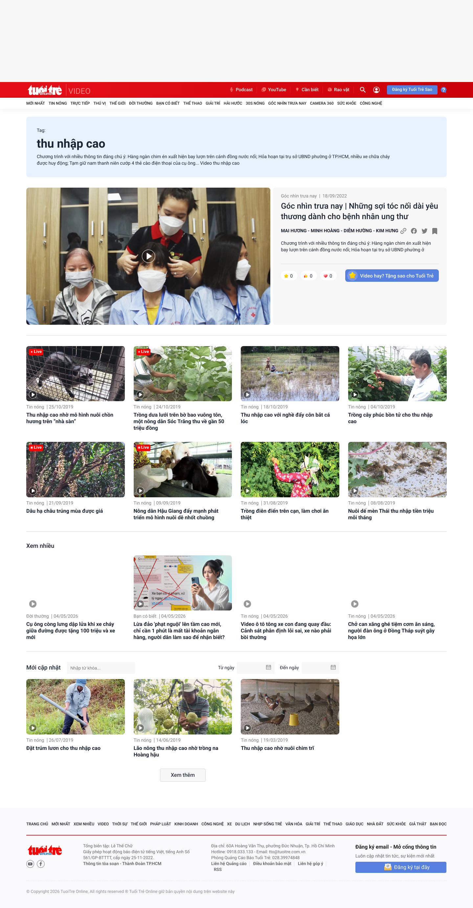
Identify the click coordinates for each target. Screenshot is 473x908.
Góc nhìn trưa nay (287, 103)
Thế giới (117, 103)
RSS (218, 869)
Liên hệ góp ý (310, 863)
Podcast (241, 90)
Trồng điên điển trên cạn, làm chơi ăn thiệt (284, 514)
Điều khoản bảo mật (272, 863)
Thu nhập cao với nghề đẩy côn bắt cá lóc (285, 418)
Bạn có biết (168, 103)
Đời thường (141, 103)
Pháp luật (160, 824)
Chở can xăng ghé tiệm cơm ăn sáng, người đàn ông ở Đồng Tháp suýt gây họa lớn (391, 630)
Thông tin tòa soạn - (102, 863)
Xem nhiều (40, 546)
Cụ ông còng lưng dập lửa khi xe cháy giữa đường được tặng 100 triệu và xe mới (70, 630)
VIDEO (79, 91)
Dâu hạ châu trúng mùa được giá (64, 511)
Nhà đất (375, 824)
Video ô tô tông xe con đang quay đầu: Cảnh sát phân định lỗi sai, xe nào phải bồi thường (286, 630)
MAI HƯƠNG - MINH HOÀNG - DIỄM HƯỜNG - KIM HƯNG (339, 231)
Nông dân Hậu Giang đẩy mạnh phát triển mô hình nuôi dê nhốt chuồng (176, 514)
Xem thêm (183, 775)
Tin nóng (58, 103)
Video (103, 824)
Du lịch (242, 824)
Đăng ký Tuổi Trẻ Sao (412, 89)
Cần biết (306, 90)
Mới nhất (35, 103)
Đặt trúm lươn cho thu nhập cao (63, 748)
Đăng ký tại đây (412, 867)
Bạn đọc (438, 824)
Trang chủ (37, 824)
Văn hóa (294, 824)
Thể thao (192, 103)
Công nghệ (371, 103)
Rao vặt (338, 90)
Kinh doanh (186, 824)
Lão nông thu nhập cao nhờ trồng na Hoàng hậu (176, 751)
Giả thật (418, 824)
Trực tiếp (80, 103)
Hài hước (233, 103)
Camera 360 (322, 103)
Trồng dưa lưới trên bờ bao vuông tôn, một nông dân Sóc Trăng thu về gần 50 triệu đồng (179, 421)
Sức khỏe (346, 103)
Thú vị (99, 103)
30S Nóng (255, 103)
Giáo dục (354, 824)
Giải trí (213, 103)
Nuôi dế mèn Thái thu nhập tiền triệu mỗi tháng (391, 514)
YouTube (273, 90)
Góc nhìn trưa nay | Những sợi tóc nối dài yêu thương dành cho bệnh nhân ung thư (359, 211)
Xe (229, 824)
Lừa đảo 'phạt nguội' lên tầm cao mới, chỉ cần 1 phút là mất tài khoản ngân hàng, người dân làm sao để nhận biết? (179, 630)
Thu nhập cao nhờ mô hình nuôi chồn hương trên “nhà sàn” (69, 418)
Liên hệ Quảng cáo (229, 863)
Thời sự (119, 824)
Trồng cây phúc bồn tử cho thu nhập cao (390, 418)
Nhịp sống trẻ (267, 824)
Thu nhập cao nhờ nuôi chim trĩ (277, 748)
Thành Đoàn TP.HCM (141, 863)
